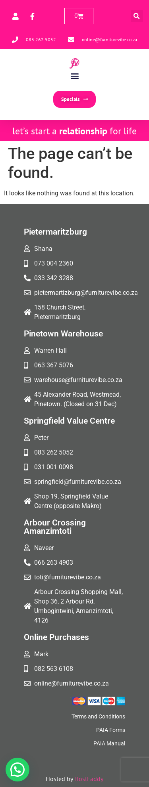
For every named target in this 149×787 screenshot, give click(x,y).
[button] (137, 16)
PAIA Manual (109, 743)
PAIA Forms (110, 730)
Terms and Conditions (98, 716)
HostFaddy (88, 779)
